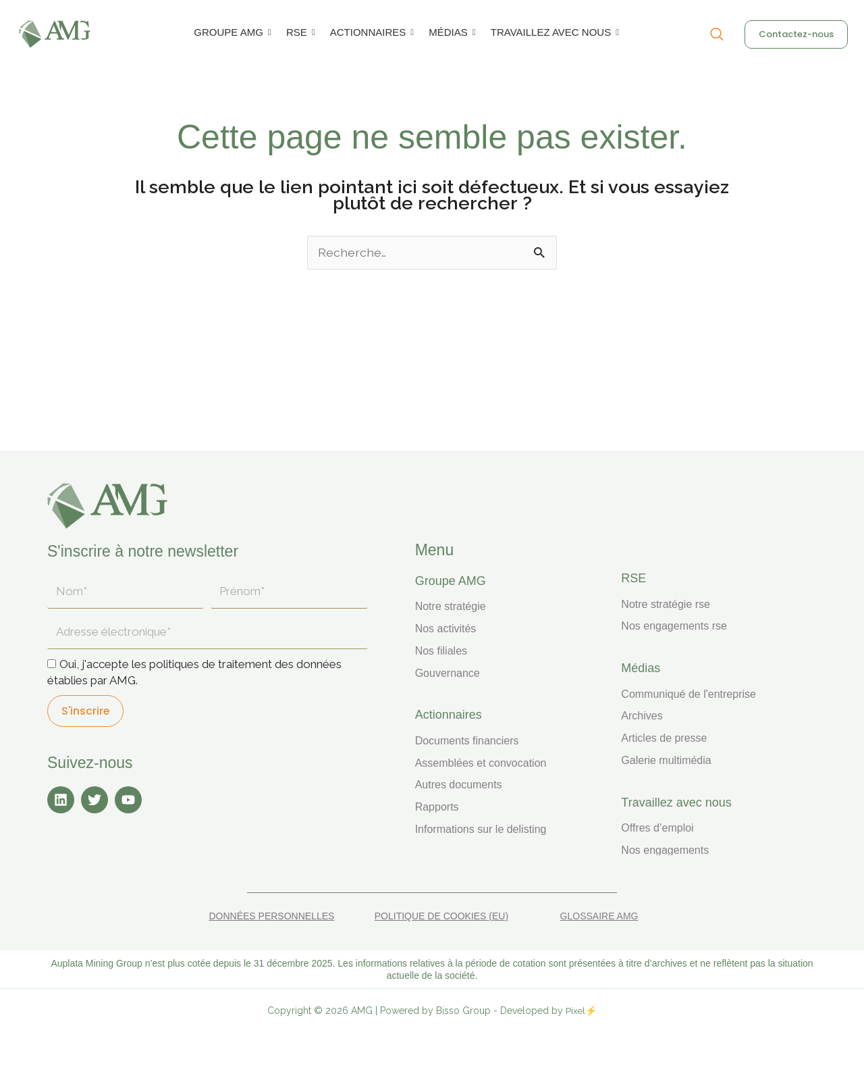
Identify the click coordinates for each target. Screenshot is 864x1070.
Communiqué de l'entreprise (688, 694)
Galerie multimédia (666, 760)
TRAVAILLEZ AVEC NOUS (553, 32)
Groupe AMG (450, 581)
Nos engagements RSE (674, 626)
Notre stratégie (450, 606)
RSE (299, 32)
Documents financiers (467, 740)
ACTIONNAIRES (370, 32)
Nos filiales (441, 651)
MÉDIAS (451, 32)
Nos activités (446, 628)
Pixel (576, 1010)
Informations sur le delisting (481, 829)
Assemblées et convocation (481, 763)
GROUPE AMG (231, 32)
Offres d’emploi (657, 828)
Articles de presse (664, 738)
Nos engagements (665, 850)
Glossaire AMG (599, 916)
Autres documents (458, 784)
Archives (641, 715)
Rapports (437, 807)
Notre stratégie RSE (665, 604)
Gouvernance (447, 673)
